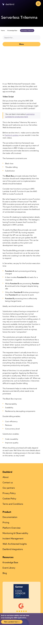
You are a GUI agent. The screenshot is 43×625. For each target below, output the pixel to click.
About (6, 477)
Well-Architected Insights (15, 544)
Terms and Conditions (13, 504)
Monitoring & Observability (15, 533)
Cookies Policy (9, 498)
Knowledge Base (12, 30)
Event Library (9, 568)
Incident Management (13, 538)
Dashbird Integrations (13, 549)
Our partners (9, 488)
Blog (5, 573)
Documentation (10, 517)
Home (3, 30)
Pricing (6, 522)
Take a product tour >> (12, 622)
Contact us (8, 482)
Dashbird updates (12, 135)
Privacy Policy (9, 493)
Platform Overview (11, 528)
